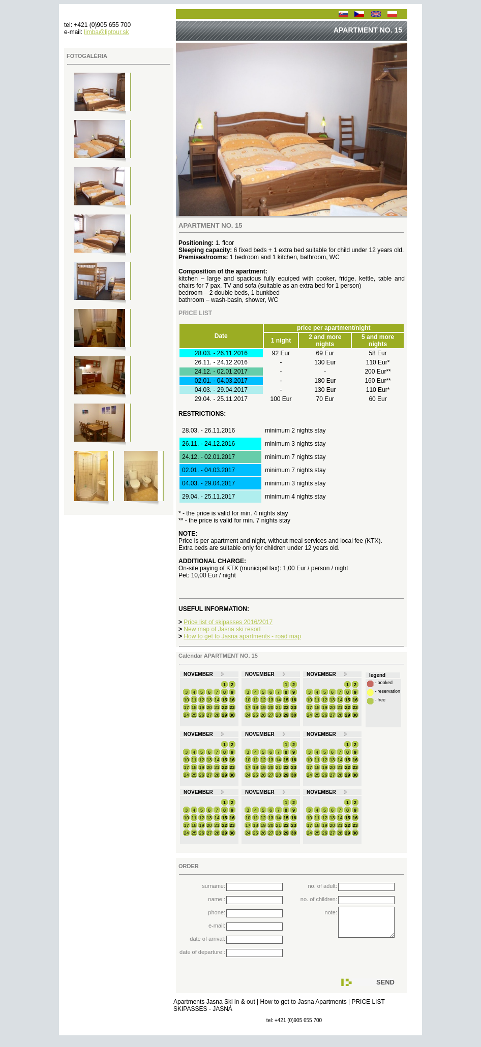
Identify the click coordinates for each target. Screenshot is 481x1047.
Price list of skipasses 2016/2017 (228, 622)
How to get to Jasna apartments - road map (242, 636)
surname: (213, 886)
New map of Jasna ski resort (222, 629)
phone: (216, 912)
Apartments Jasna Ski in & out (215, 1009)
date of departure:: (202, 952)
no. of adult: (323, 886)
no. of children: (318, 899)
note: (331, 912)
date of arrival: (207, 939)
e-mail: (216, 925)
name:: (216, 899)
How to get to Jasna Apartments (304, 1009)
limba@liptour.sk (106, 32)
